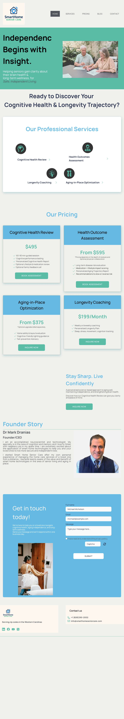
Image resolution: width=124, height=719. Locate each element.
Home (55, 13)
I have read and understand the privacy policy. (88, 538)
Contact (114, 13)
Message (70, 524)
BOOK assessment (32, 275)
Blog (99, 13)
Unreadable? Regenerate (104, 544)
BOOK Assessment (92, 284)
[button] (36, 153)
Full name (70, 505)
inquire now (31, 347)
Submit (89, 556)
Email (68, 514)
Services (70, 13)
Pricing (86, 13)
